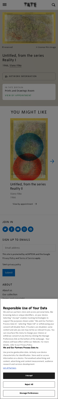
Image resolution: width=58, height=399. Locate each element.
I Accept (29, 375)
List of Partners (9, 368)
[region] (29, 349)
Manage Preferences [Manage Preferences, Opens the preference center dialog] (29, 393)
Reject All (29, 384)
